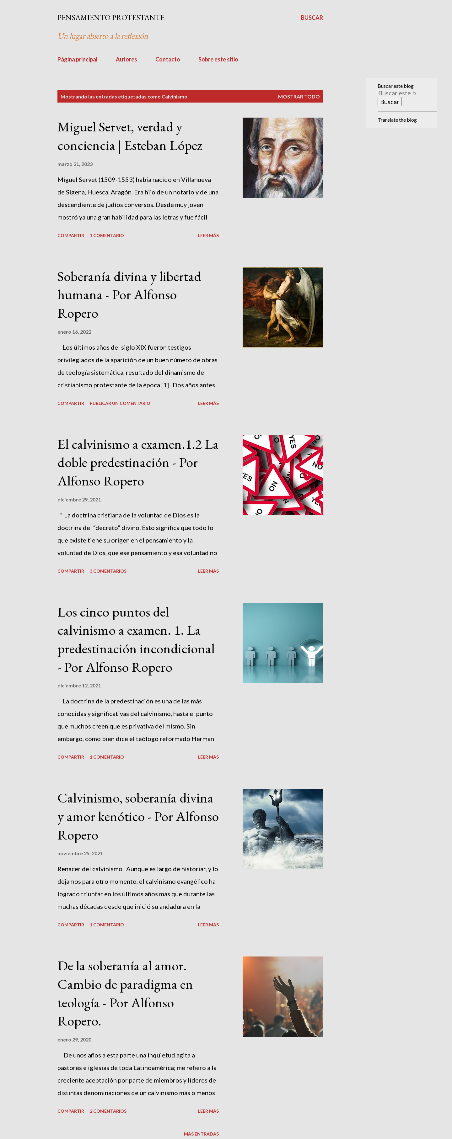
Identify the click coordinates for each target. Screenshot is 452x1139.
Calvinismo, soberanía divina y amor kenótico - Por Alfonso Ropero (138, 816)
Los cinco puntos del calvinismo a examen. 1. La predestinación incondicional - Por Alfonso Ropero (136, 639)
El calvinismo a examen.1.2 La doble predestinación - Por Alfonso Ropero (138, 462)
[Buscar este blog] (397, 93)
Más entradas (201, 1133)
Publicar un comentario (120, 403)
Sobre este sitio (218, 59)
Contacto (167, 59)
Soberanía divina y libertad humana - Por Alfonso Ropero (129, 294)
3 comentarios (108, 571)
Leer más (208, 235)
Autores (126, 59)
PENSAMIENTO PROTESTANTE (110, 17)
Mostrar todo (299, 96)
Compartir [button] (70, 235)
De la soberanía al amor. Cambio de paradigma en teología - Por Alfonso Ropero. (125, 993)
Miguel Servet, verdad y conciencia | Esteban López (129, 136)
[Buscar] (312, 17)
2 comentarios (108, 1111)
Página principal (77, 59)
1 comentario (107, 235)
